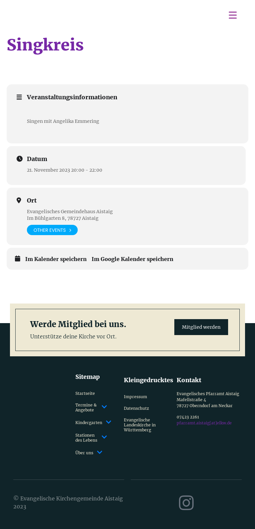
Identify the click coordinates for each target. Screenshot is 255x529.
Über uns (89, 452)
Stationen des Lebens (91, 438)
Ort (32, 201)
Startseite (85, 393)
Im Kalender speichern (56, 259)
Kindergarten (91, 422)
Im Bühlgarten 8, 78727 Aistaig (63, 218)
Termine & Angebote (91, 407)
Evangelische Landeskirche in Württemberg (140, 424)
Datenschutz (136, 408)
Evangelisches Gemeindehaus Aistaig (70, 212)
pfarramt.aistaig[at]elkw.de (204, 422)
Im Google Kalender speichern (132, 259)
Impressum (135, 396)
